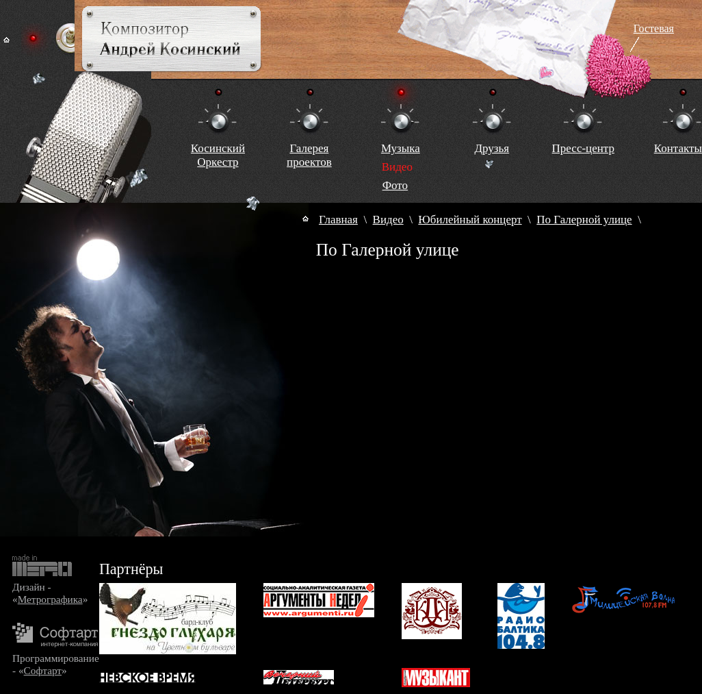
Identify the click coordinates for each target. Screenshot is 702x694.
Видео (388, 219)
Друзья (491, 148)
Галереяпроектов (309, 155)
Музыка (400, 148)
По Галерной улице (584, 219)
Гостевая (654, 28)
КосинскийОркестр (218, 155)
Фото (395, 185)
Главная (338, 219)
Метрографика (50, 599)
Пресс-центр (583, 148)
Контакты (678, 148)
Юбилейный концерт (469, 219)
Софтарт (43, 670)
